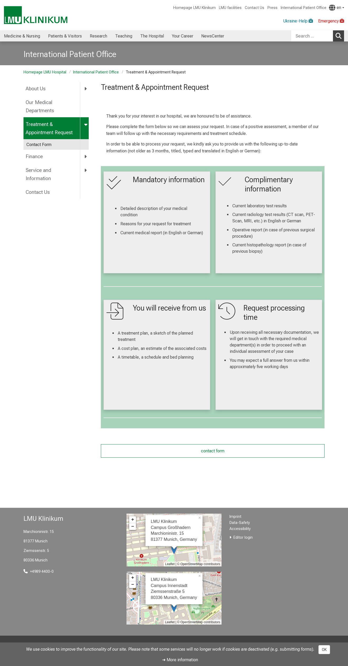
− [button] (132, 526)
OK (324, 650)
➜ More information (180, 659)
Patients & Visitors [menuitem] (65, 36)
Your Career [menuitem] (182, 36)
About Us (35, 89)
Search (340, 35)
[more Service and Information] (86, 170)
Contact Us (254, 8)
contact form (212, 450)
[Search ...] (312, 35)
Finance (34, 156)
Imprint (235, 516)
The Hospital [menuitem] (152, 36)
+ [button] (132, 520)
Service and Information (38, 174)
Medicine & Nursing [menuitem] (22, 36)
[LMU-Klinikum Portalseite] (35, 15)
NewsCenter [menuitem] (212, 36)
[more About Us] (86, 89)
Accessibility (240, 529)
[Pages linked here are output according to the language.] (336, 7)
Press (272, 8)
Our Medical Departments (40, 106)
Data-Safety (239, 522)
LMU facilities (230, 8)
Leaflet (170, 564)
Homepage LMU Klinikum (194, 8)
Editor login (243, 537)
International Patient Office (303, 8)
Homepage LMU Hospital (44, 72)
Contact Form (38, 144)
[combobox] (317, 35)
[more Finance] (86, 156)
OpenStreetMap (191, 564)
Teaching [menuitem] (123, 36)
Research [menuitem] (98, 36)
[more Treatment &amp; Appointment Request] (86, 124)
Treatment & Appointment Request (49, 128)
